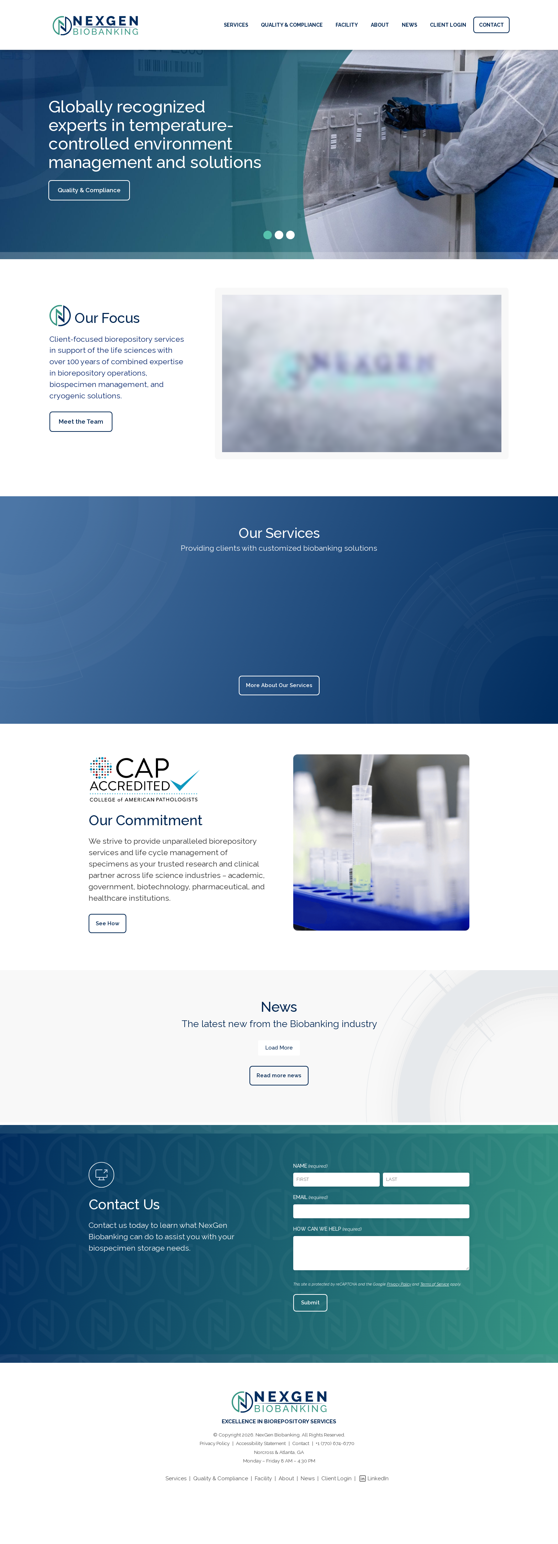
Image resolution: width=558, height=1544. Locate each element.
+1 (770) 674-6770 (335, 1443)
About (286, 1478)
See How (107, 923)
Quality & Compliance (220, 1478)
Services (175, 1478)
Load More (279, 1048)
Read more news (279, 1075)
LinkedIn (378, 1478)
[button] (267, 235)
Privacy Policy (399, 1284)
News (308, 1478)
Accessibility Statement (261, 1443)
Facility (263, 1478)
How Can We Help (327, 1229)
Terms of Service (434, 1284)
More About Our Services (279, 685)
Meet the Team (81, 421)
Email (310, 1198)
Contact (300, 1443)
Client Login (336, 1478)
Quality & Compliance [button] (89, 190)
